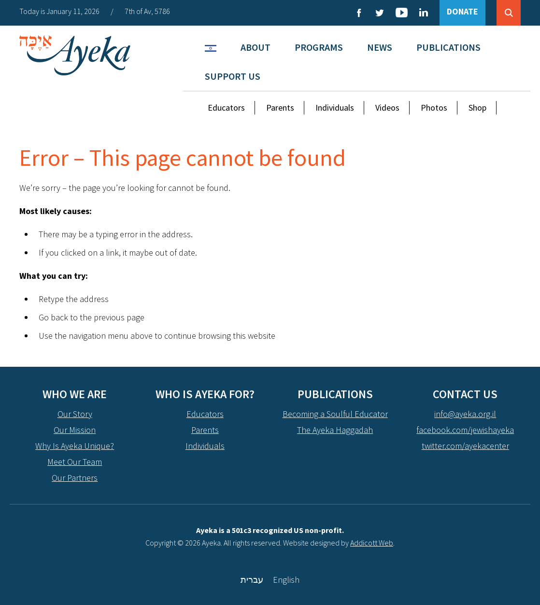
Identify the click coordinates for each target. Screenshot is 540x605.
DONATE (462, 11)
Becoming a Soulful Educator (335, 413)
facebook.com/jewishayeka (465, 429)
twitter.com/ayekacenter (465, 445)
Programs (319, 47)
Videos (387, 107)
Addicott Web (371, 542)
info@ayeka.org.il (465, 413)
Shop (477, 107)
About (255, 47)
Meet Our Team (74, 461)
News (379, 47)
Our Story (74, 413)
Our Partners (75, 477)
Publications (448, 47)
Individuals (334, 107)
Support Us (232, 76)
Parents (280, 107)
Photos (434, 107)
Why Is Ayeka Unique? (74, 445)
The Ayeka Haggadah (335, 429)
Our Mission (75, 429)
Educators (226, 107)
